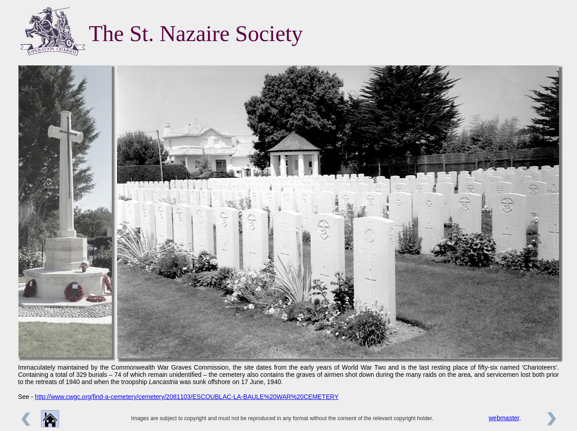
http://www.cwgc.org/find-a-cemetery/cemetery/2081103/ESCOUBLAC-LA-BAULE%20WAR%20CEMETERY (187, 396)
